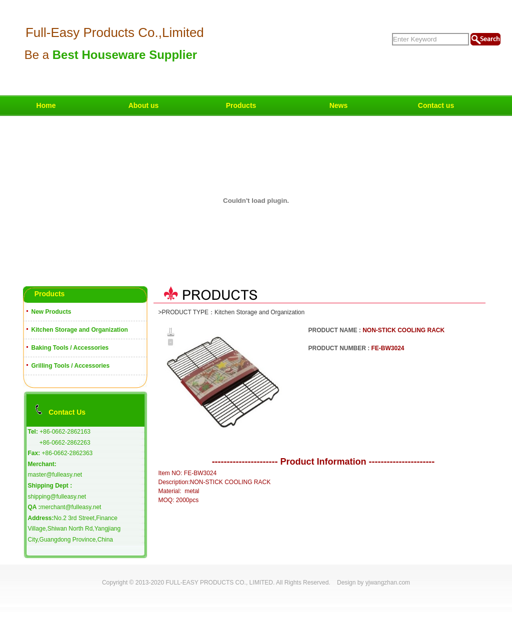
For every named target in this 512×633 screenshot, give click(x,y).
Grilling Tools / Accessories (71, 365)
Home (46, 105)
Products (241, 105)
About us (143, 105)
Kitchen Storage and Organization (80, 329)
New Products (52, 311)
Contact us (436, 105)
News (339, 105)
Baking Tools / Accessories (70, 347)
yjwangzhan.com (388, 582)
